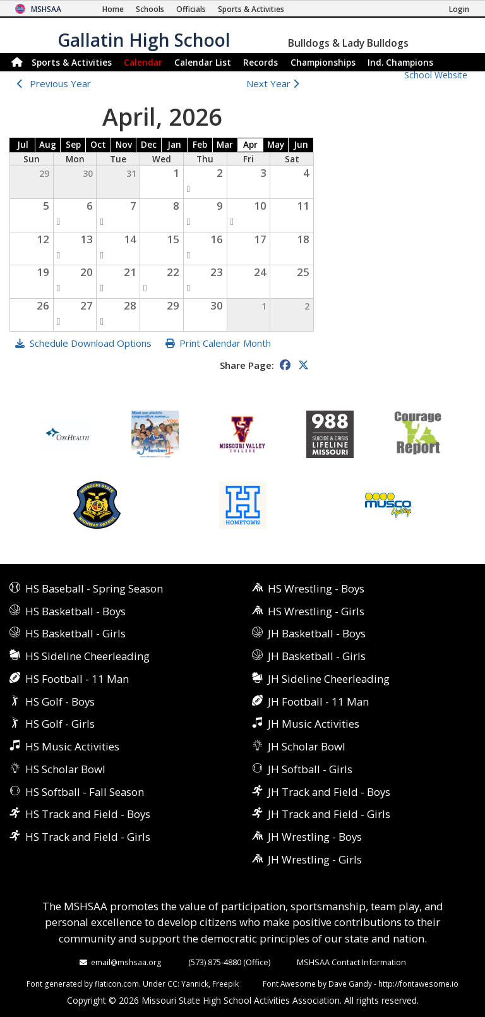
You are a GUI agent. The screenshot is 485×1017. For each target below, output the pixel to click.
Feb (200, 144)
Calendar (143, 62)
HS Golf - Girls (60, 723)
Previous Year (60, 83)
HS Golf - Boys (60, 701)
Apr (250, 144)
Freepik (225, 983)
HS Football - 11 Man (77, 678)
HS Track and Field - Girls (87, 836)
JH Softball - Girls (310, 769)
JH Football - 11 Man (318, 701)
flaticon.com (117, 983)
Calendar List (202, 62)
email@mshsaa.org (126, 962)
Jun (301, 144)
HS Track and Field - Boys (87, 814)
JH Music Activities (313, 723)
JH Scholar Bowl (306, 746)
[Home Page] (113, 9)
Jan (174, 144)
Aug (47, 144)
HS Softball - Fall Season (84, 792)
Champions (400, 62)
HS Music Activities (72, 746)
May (275, 144)
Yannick (194, 983)
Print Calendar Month (225, 343)
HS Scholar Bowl (65, 769)
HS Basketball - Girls (75, 633)
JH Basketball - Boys (317, 633)
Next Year (275, 83)
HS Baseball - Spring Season (94, 588)
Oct (98, 144)
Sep (73, 144)
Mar (225, 144)
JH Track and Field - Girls (329, 814)
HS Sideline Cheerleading (87, 656)
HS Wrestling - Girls (316, 611)
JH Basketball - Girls (317, 656)
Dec (149, 144)
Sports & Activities (72, 62)
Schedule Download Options (91, 343)
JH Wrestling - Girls (315, 859)
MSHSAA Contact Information (351, 962)
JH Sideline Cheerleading (329, 678)
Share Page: (247, 365)
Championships (323, 62)
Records (260, 62)
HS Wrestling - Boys (316, 588)
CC (172, 983)
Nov (124, 144)
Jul (22, 144)
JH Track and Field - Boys (329, 792)
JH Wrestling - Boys (315, 836)
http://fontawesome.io (418, 983)
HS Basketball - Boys (75, 611)
